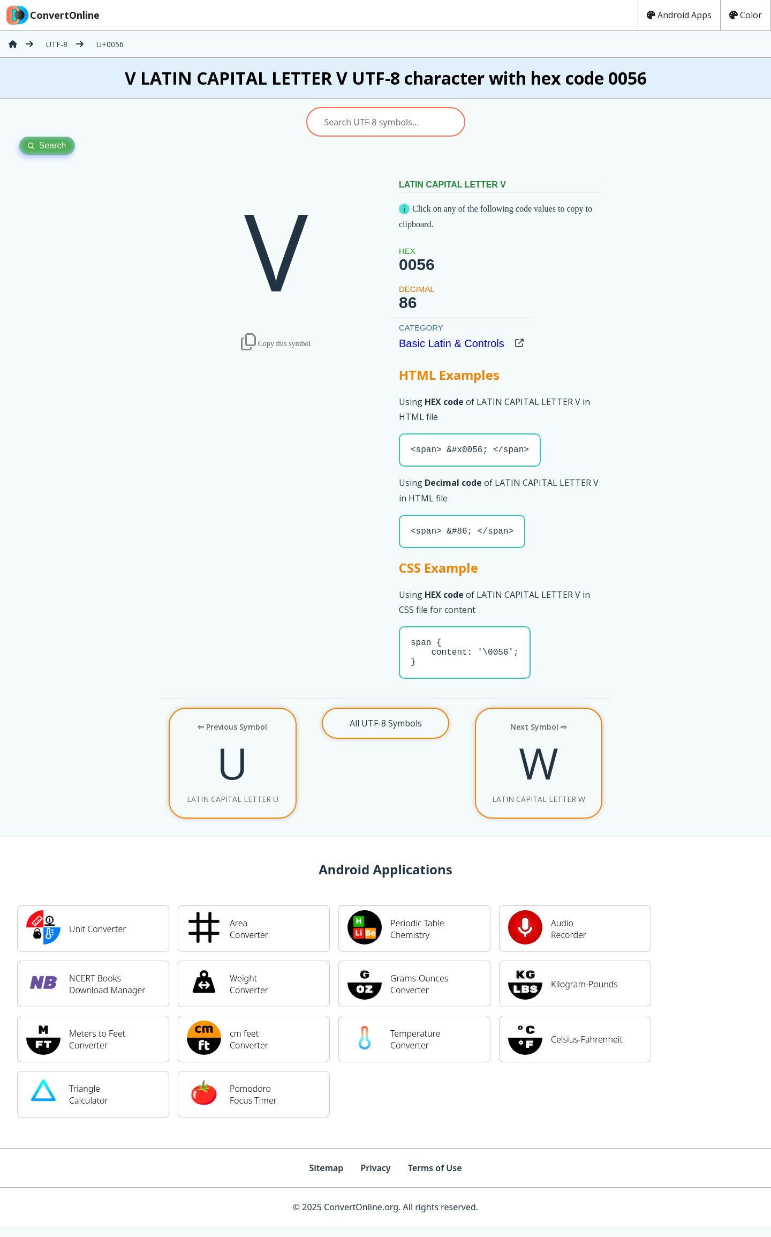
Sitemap (326, 1178)
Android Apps (679, 15)
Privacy (375, 1178)
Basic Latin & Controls (451, 343)
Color (745, 15)
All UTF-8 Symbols (386, 734)
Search (47, 145)
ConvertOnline (52, 15)
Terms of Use (435, 1178)
